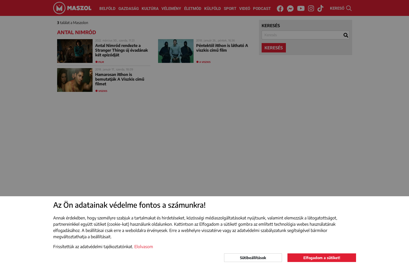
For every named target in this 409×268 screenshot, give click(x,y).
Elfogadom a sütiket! (321, 257)
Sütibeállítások (253, 257)
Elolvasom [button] (143, 246)
